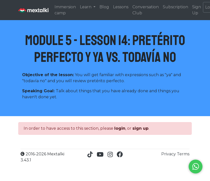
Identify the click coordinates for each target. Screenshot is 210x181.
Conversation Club (145, 10)
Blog (104, 7)
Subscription (175, 7)
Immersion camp (65, 10)
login (119, 128)
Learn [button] (86, 7)
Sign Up (196, 10)
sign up (140, 128)
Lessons (120, 7)
